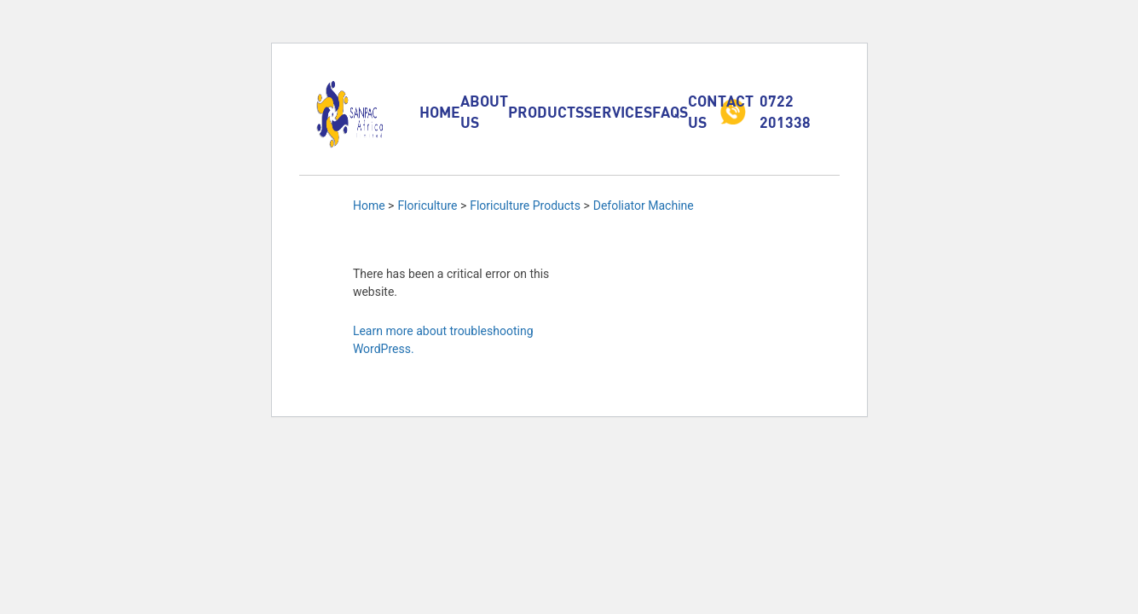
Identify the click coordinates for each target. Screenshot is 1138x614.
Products (546, 111)
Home (439, 111)
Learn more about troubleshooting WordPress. (443, 340)
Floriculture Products (525, 205)
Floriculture (427, 205)
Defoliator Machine (643, 205)
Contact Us (721, 111)
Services (618, 111)
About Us (484, 111)
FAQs (670, 111)
